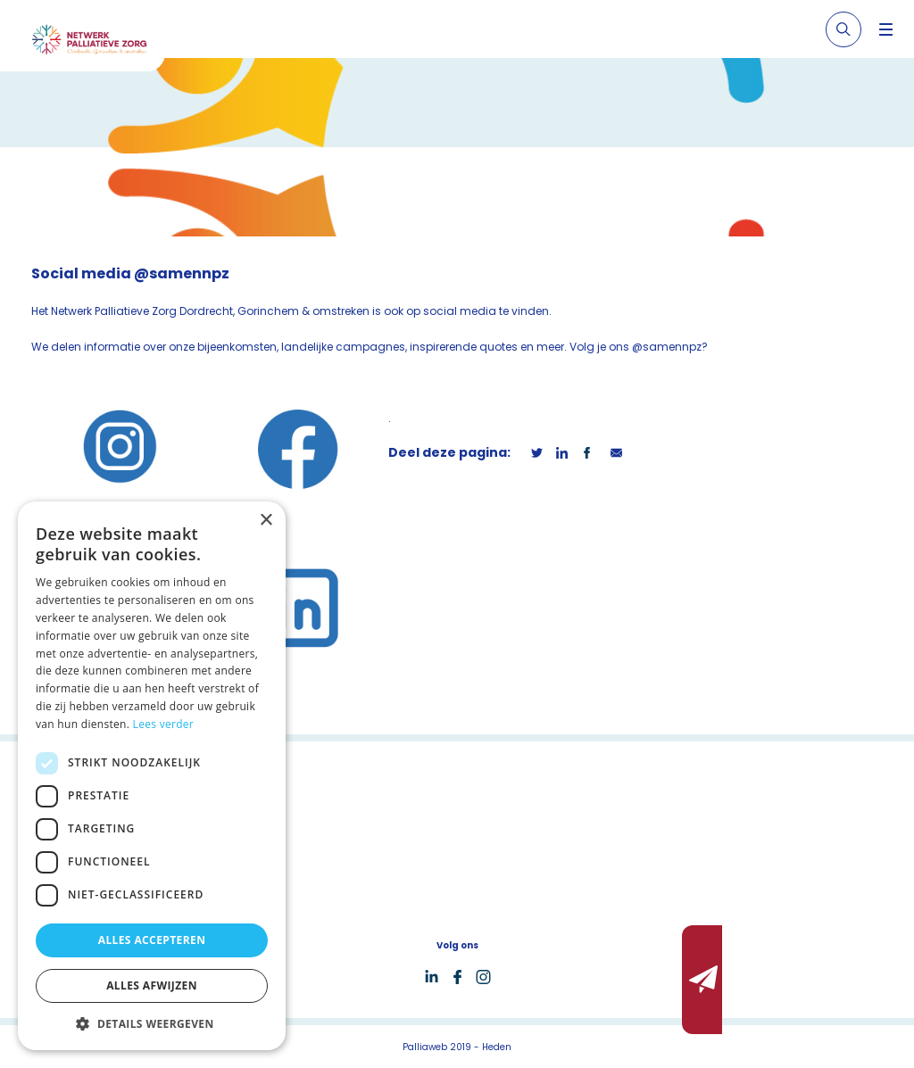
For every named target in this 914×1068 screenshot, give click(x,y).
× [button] (265, 520)
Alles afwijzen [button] (151, 985)
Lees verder (164, 724)
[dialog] (152, 775)
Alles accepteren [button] (152, 940)
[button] (152, 1023)
